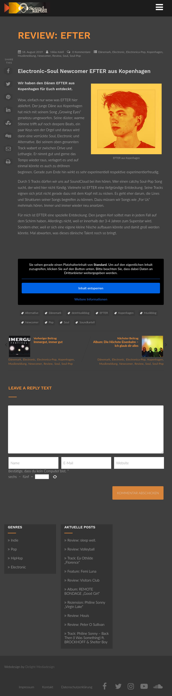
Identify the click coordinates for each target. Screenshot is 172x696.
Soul (65, 55)
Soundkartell (86, 322)
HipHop (15, 558)
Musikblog (150, 313)
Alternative (32, 313)
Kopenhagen (154, 52)
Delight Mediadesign (40, 667)
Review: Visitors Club (81, 580)
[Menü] (159, 7)
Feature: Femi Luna (80, 571)
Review (56, 55)
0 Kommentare (81, 52)
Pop (51, 322)
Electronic (118, 52)
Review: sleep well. (80, 540)
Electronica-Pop (135, 52)
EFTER (104, 313)
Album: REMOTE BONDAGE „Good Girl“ (82, 591)
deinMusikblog (80, 313)
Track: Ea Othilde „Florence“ (78, 560)
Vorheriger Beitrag (47, 340)
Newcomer (44, 55)
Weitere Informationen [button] (90, 299)
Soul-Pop (75, 55)
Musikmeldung (27, 55)
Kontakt (47, 687)
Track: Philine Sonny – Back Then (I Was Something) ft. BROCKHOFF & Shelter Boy (86, 637)
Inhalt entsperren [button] (90, 288)
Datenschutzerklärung (76, 687)
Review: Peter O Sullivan (84, 624)
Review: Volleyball (79, 549)
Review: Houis (76, 615)
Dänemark (104, 52)
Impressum (26, 687)
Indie (13, 540)
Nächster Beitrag (125, 342)
